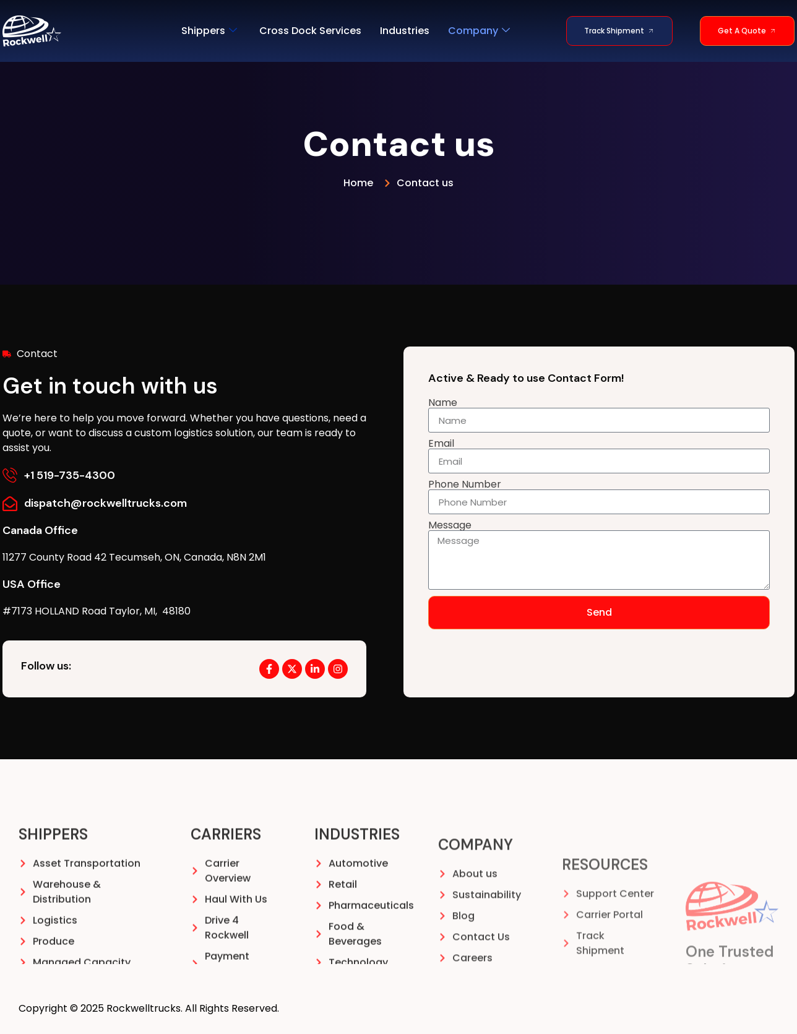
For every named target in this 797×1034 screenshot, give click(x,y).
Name (442, 403)
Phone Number (464, 484)
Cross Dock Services (310, 31)
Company (479, 31)
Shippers (209, 31)
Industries (404, 31)
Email (441, 444)
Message (450, 525)
